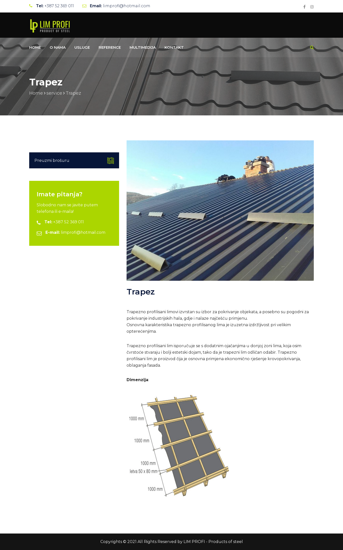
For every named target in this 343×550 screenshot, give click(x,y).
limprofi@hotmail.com (126, 5)
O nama (58, 47)
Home (35, 47)
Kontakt (174, 47)
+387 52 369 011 (59, 5)
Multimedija (143, 47)
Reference (110, 47)
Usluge (82, 47)
